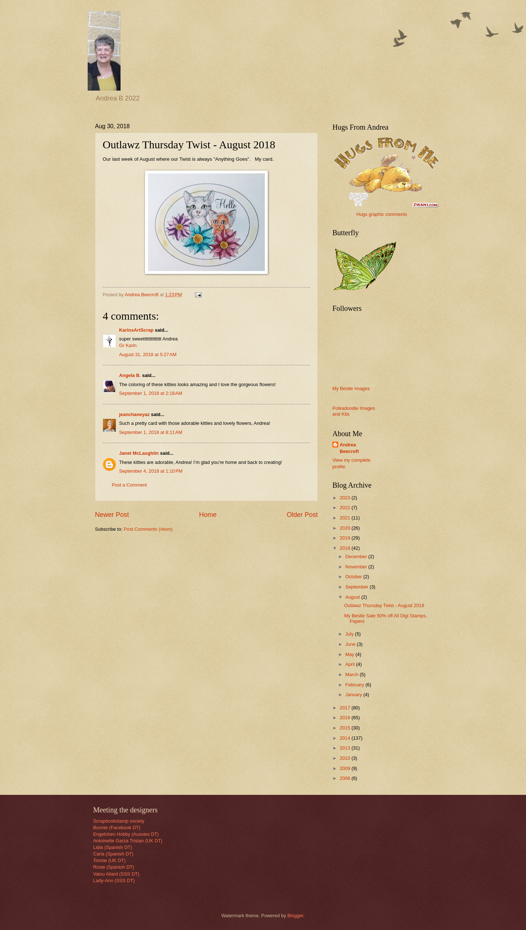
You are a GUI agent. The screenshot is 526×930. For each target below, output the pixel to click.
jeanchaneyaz (134, 414)
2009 (345, 768)
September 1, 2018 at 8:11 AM (150, 432)
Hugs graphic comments (382, 214)
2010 (345, 758)
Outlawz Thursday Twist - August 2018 (384, 605)
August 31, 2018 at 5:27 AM (147, 354)
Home (208, 514)
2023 (345, 497)
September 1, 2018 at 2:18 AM (150, 393)
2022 (345, 507)
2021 (345, 518)
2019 (345, 538)
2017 (345, 707)
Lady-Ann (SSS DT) (114, 880)
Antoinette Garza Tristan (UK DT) (128, 840)
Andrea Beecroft (349, 448)
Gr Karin (128, 345)
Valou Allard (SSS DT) (116, 874)
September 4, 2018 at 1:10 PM (151, 471)
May (350, 654)
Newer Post (112, 514)
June (351, 644)
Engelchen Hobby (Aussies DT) (126, 834)
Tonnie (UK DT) (109, 860)
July (350, 634)
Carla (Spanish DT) (113, 854)
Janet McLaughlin (139, 453)
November (356, 566)
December (356, 556)
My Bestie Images (351, 388)
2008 (345, 778)
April (350, 664)
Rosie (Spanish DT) (113, 867)
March (352, 674)
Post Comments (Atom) (148, 529)
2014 (345, 738)
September (357, 587)
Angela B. (130, 375)
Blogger (295, 915)
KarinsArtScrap (136, 330)
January (354, 694)
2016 (345, 717)
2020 (345, 528)
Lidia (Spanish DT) (112, 847)
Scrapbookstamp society (118, 821)
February (355, 684)
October (354, 576)
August (353, 597)
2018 (345, 548)
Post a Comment (129, 485)
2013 (345, 748)
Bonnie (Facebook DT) (117, 827)
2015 (345, 728)
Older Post (302, 514)
